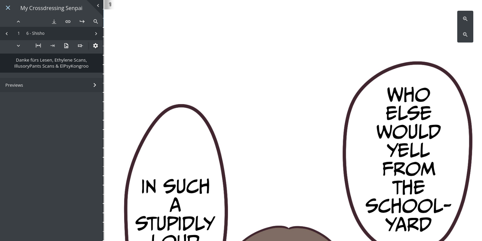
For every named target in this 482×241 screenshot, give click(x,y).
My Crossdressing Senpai (51, 8)
